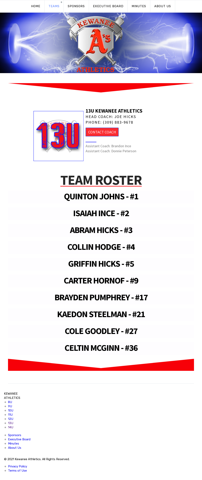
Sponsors (76, 6)
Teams (54, 6)
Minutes (139, 6)
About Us (162, 6)
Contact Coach (102, 132)
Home (35, 6)
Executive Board (108, 6)
